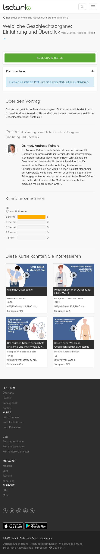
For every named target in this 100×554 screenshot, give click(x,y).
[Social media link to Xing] (32, 510)
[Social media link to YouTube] (25, 510)
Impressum (41, 547)
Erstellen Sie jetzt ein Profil (24, 82)
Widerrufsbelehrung (71, 543)
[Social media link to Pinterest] (18, 510)
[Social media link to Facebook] (5, 510)
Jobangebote (10, 403)
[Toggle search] (82, 7)
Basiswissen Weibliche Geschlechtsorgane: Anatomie (37, 17)
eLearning (8, 481)
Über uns (8, 393)
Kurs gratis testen (50, 57)
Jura (5, 470)
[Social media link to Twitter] (12, 510)
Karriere (7, 476)
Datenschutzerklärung (16, 543)
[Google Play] (35, 525)
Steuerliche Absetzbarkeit (18, 547)
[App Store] (13, 525)
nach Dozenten (12, 427)
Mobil (6, 495)
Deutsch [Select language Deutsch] (57, 547)
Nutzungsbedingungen (43, 543)
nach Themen (11, 417)
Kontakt (7, 408)
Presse (7, 398)
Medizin (7, 465)
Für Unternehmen (13, 441)
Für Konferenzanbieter (16, 451)
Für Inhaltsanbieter (14, 446)
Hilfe (5, 490)
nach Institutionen (13, 422)
